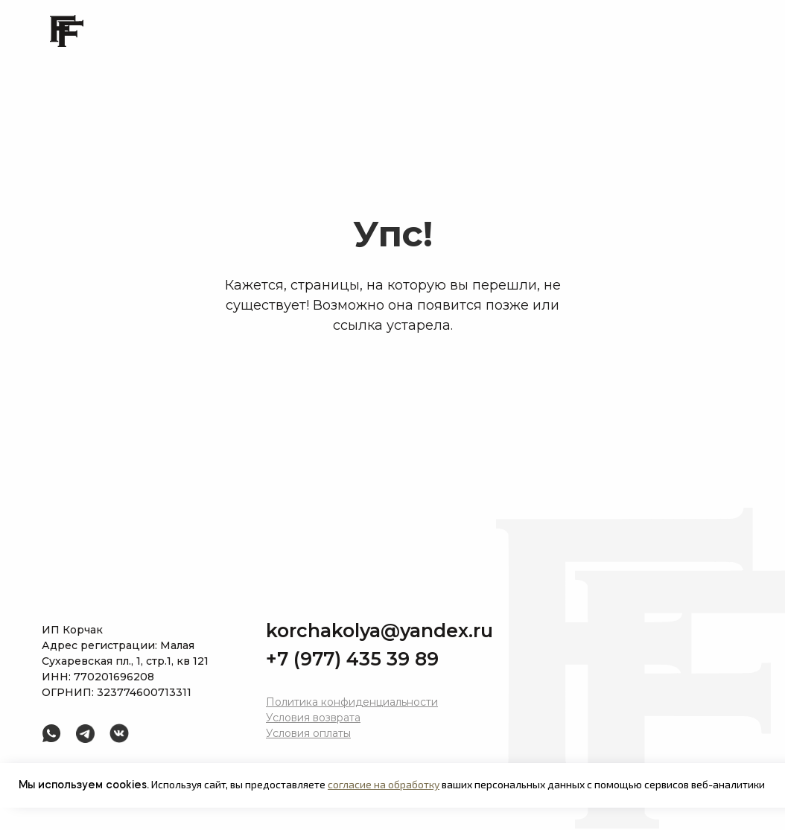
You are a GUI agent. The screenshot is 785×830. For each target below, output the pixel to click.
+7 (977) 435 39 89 (352, 659)
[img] (85, 733)
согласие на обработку (383, 784)
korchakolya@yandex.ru (379, 630)
